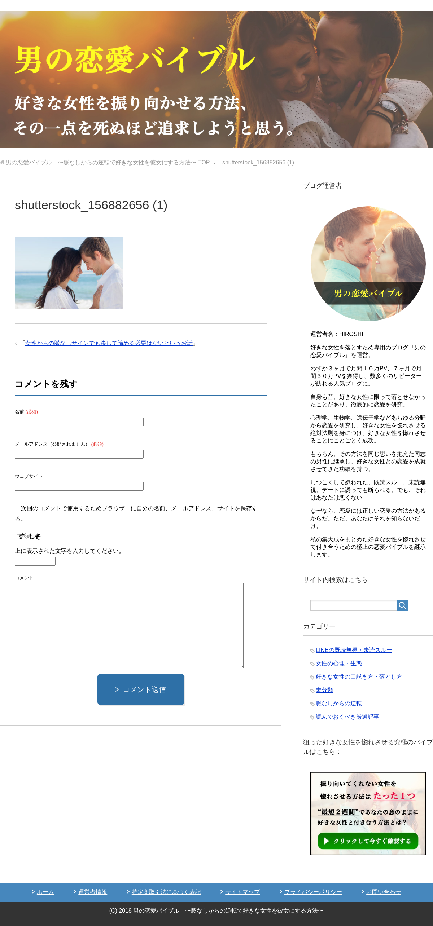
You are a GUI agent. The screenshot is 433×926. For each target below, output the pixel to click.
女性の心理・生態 (339, 663)
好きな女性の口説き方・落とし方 (359, 677)
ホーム (45, 892)
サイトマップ (242, 892)
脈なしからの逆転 (339, 703)
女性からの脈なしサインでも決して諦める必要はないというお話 (109, 343)
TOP (108, 162)
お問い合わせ (383, 892)
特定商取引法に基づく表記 (166, 892)
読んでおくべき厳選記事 (347, 717)
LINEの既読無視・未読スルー (354, 650)
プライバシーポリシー (313, 892)
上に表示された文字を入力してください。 (69, 551)
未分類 (324, 690)
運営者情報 (92, 892)
